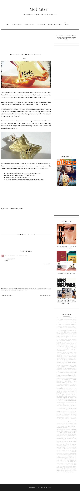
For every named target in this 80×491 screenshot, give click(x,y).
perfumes (65, 427)
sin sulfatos (62, 448)
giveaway (65, 374)
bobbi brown (63, 337)
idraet (75, 381)
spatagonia (59, 453)
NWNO (64, 421)
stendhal (66, 453)
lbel (73, 396)
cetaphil (66, 344)
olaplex (73, 421)
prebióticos (73, 435)
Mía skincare (59, 412)
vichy (58, 467)
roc (68, 443)
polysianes (74, 434)
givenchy (70, 374)
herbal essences (73, 378)
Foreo (68, 371)
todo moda (63, 458)
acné (58, 319)
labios (66, 393)
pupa (75, 438)
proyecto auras (70, 438)
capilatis (61, 342)
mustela (58, 415)
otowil (75, 423)
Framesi (74, 371)
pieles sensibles (60, 434)
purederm (59, 440)
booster (68, 337)
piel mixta (70, 431)
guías (64, 375)
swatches (73, 453)
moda (68, 414)
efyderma (68, 361)
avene (74, 326)
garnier (62, 372)
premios (58, 437)
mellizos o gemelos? (70, 410)
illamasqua (59, 382)
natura (74, 415)
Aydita (7, 255)
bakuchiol (70, 327)
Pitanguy (66, 434)
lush (66, 399)
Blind (70, 336)
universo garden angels (67, 464)
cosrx (75, 352)
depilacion (74, 355)
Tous (68, 460)
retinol (74, 441)
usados (65, 466)
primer (62, 437)
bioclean (58, 335)
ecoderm (58, 361)
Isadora (62, 385)
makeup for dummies (71, 400)
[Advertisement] (26, 41)
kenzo (69, 387)
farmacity (65, 369)
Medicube (74, 408)
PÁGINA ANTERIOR (45, 295)
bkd (66, 336)
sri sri (62, 453)
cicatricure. (67, 346)
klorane (67, 388)
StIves (69, 453)
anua (75, 324)
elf (66, 362)
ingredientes (70, 384)
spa (69, 451)
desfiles (64, 358)
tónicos (73, 459)
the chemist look (65, 456)
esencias (66, 365)
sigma (58, 448)
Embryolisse (66, 363)
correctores (69, 352)
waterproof (74, 470)
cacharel (72, 340)
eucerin (58, 366)
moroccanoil (73, 414)
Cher (73, 344)
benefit (58, 333)
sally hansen (70, 444)
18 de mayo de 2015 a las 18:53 (18, 255)
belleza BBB (62, 332)
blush (58, 337)
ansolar (62, 322)
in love (75, 382)
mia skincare (73, 411)
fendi (73, 369)
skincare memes (65, 450)
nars (71, 415)
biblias (66, 333)
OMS (62, 423)
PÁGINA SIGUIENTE (6, 295)
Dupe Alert (73, 359)
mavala (58, 408)
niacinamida (59, 420)
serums (59, 447)
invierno (58, 385)
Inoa (75, 384)
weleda (58, 472)
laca (63, 394)
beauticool (70, 329)
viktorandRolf (73, 467)
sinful (73, 448)
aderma (61, 319)
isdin (66, 385)
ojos (69, 422)
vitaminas (66, 469)
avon (61, 327)
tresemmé (59, 463)
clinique (62, 348)
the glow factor (72, 456)
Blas (68, 336)
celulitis (63, 343)
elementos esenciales (61, 362)
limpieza (65, 398)
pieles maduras (72, 432)
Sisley (75, 448)
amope (70, 320)
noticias (58, 421)
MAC (75, 399)
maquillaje (61, 404)
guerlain (58, 375)
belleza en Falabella (71, 332)
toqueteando (63, 460)
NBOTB (74, 417)
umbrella (58, 464)
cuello (75, 353)
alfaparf (61, 320)
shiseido (69, 447)
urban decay (60, 466)
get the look (60, 374)
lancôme (74, 394)
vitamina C (60, 469)
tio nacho (59, 458)
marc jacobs (69, 404)
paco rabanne (59, 424)
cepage (68, 343)
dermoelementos (72, 356)
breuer (75, 337)
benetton (62, 333)
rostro (75, 443)
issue (68, 385)
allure (64, 320)
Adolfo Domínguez (68, 319)
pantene (65, 424)
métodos (59, 411)
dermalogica (65, 356)
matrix (75, 407)
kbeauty (66, 387)
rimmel (62, 443)
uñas (75, 464)
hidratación (60, 381)
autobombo (70, 326)
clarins (71, 346)
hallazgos (59, 376)
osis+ (72, 423)
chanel (70, 344)
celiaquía (59, 343)
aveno (58, 327)
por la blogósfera (63, 435)
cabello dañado (65, 340)
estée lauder (73, 365)
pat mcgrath (61, 426)
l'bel (62, 389)
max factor (62, 408)
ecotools (63, 361)
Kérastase (58, 388)
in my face (59, 384)
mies (69, 412)
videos (60, 467)
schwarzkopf (59, 445)
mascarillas (69, 407)
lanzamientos (62, 396)
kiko (64, 388)
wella (61, 472)
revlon (58, 443)
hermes (58, 379)
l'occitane (65, 390)
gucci (75, 374)
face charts (59, 369)
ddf (67, 355)
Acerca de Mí (41, 24)
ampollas (74, 321)
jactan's (58, 387)
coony (64, 352)
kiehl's (61, 388)
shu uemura (73, 447)
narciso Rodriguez (65, 415)
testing (63, 454)
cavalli (65, 342)
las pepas (69, 396)
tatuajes (60, 454)
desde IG (59, 358)
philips (68, 429)
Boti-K (72, 337)
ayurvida (65, 327)
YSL (68, 472)
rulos (61, 444)
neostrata (67, 418)
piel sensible (63, 432)
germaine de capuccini (71, 372)
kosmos (71, 388)
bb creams (64, 329)
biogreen (67, 335)
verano (74, 466)
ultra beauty (73, 463)
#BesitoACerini (60, 317)
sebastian (65, 445)
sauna (75, 444)
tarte (57, 454)
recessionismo (65, 441)
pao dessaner (70, 424)
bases (74, 327)
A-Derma (66, 317)
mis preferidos (63, 414)
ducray (65, 359)
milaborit (72, 412)
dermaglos (59, 356)
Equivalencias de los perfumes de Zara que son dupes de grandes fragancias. (66, 273)
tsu (62, 463)
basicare (58, 329)
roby (66, 443)
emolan (71, 363)
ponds (58, 435)
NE (57, 418)
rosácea (71, 443)
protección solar (61, 438)
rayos (72, 439)
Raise (69, 439)
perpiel (70, 427)
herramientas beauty (69, 379)
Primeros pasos (16, 24)
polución (70, 434)
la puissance (71, 391)
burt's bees (67, 339)
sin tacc (69, 448)
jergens (61, 387)
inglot (64, 384)
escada (62, 365)
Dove (62, 359)
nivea (64, 420)
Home (7, 24)
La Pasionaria (64, 391)
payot (66, 426)
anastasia (58, 322)
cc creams (73, 342)
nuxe (61, 421)
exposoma (73, 368)
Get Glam (40, 9)
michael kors (64, 412)
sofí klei (72, 450)
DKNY (72, 358)
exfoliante (59, 368)
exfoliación (73, 366)
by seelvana (73, 339)
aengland (74, 319)
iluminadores (65, 382)
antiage (73, 322)
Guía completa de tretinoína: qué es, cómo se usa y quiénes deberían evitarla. (66, 246)
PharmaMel (64, 429)
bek (73, 330)
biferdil (70, 333)
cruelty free (69, 353)
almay (67, 320)
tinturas (74, 457)
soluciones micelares (62, 451)
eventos (63, 366)
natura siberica (60, 417)
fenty (75, 369)
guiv (67, 375)
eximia (64, 368)
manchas (59, 402)
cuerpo (59, 355)
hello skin (68, 378)
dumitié (69, 359)
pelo (75, 426)
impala (71, 382)
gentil (65, 372)
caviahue (69, 342)
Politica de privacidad (55, 24)
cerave (62, 344)
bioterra (74, 335)
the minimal (59, 457)
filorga (65, 371)
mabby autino (70, 399)
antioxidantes (70, 324)
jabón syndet (73, 385)
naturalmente (68, 417)
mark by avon (63, 405)
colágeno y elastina (70, 348)
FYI (59, 372)
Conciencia (59, 352)
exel (69, 366)
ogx (67, 421)
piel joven (64, 431)
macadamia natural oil (61, 400)
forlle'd (71, 371)
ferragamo (59, 371)
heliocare (63, 378)
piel (72, 429)
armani (58, 326)
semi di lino (69, 445)
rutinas (64, 444)
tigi (68, 457)
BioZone (63, 336)
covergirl (58, 353)
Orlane (69, 423)
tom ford (69, 458)
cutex (62, 355)
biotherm (59, 336)
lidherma (59, 398)
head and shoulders (67, 376)
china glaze (61, 346)
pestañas (59, 429)
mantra (67, 402)
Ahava (58, 320)
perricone (74, 427)
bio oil (74, 333)
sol (75, 450)
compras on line (71, 350)
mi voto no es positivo (66, 411)
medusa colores (60, 410)
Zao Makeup (71, 472)
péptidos (59, 427)
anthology (67, 322)
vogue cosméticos (65, 470)
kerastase (74, 387)
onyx (64, 423)
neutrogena (73, 418)
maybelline (69, 408)
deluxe (70, 355)
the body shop (68, 454)
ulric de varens (67, 463)
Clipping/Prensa (29, 24)
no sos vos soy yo (71, 420)
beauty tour (63, 330)
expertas (68, 368)
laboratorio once (72, 392)
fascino (69, 369)
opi (66, 423)
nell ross (61, 418)
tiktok (71, 457)
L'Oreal (70, 390)
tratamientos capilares (62, 461)
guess (62, 375)
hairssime (74, 375)
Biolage (71, 335)
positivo (69, 435)
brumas (62, 339)
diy (70, 358)
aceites (70, 318)
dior (67, 358)
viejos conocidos (67, 467)
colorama (59, 349)
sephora (74, 445)
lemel (75, 396)
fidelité (62, 371)
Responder (46, 263)
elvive (61, 363)
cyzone (65, 355)
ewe (67, 366)
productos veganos (70, 437)
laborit (58, 394)
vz (70, 470)
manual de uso (72, 402)
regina (70, 441)
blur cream (74, 336)
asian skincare (63, 326)
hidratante (68, 381)
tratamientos (73, 460)
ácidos (74, 318)
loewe (63, 399)
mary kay (68, 405)
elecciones (73, 361)
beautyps (69, 330)
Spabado (73, 451)
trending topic (72, 462)
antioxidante (62, 324)
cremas (63, 353)
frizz (57, 372)
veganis (70, 466)
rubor (58, 444)
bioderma (63, 335)
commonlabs (66, 349)
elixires (69, 362)
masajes (63, 407)
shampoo (64, 447)
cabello (59, 340)
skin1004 (59, 450)
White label (65, 472)
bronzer (58, 339)
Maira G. (48, 487)
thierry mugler (65, 457)
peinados (71, 426)
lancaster (68, 394)
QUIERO (64, 440)
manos (63, 402)
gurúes (70, 375)
